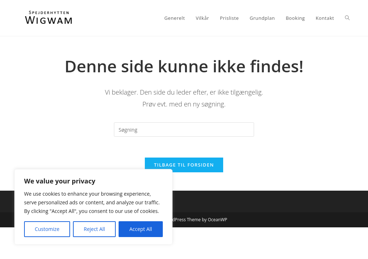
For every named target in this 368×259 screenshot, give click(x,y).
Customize (47, 229)
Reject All (94, 229)
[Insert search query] (184, 129)
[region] (93, 207)
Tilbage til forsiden (184, 166)
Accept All (140, 229)
